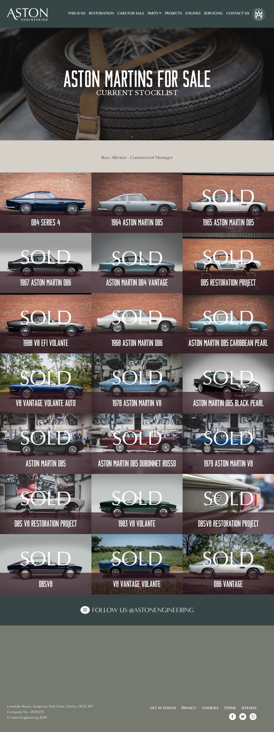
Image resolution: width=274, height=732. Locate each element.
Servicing (213, 13)
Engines (193, 13)
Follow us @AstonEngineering (143, 610)
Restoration (101, 13)
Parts (154, 13)
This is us (76, 13)
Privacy (188, 708)
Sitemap (249, 708)
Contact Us (237, 13)
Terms (230, 708)
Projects (173, 13)
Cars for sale (130, 13)
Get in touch (163, 708)
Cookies (210, 708)
